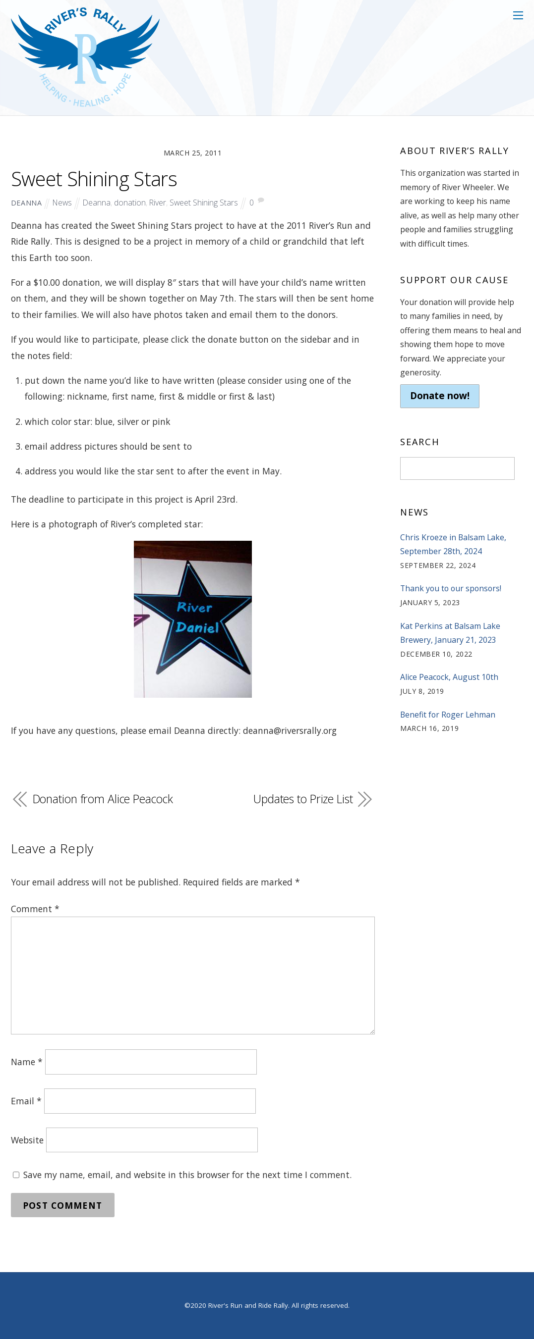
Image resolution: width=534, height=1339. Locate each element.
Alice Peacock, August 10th (449, 676)
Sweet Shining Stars (94, 178)
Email (26, 1101)
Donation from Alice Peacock (103, 799)
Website (27, 1140)
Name (27, 1062)
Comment (35, 909)
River (157, 202)
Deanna (97, 202)
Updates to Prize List (303, 799)
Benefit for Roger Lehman (447, 714)
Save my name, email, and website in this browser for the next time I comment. (187, 1175)
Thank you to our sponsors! (450, 588)
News (62, 202)
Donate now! (440, 395)
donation (130, 202)
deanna (26, 202)
